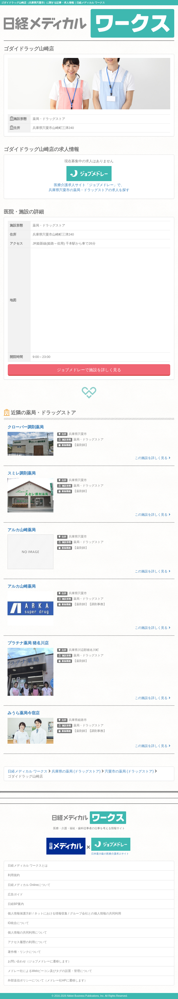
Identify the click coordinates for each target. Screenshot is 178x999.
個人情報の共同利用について (27, 932)
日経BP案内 (16, 904)
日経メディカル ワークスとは (28, 865)
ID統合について (18, 923)
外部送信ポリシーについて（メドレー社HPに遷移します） (47, 980)
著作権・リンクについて (24, 952)
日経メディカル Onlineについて (29, 885)
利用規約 (14, 875)
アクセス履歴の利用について (27, 942)
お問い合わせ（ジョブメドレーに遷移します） (39, 961)
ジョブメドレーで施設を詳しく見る (89, 370)
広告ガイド (15, 894)
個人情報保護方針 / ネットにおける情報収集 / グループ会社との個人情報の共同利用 (64, 913)
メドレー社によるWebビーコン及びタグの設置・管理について (50, 971)
